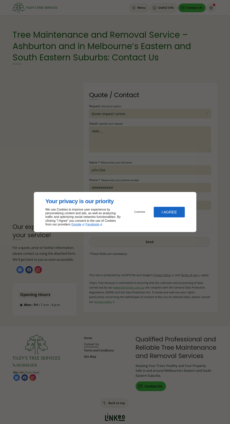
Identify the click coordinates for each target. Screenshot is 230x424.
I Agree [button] (169, 212)
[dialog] (115, 212)
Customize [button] (139, 212)
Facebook (92, 224)
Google (76, 224)
